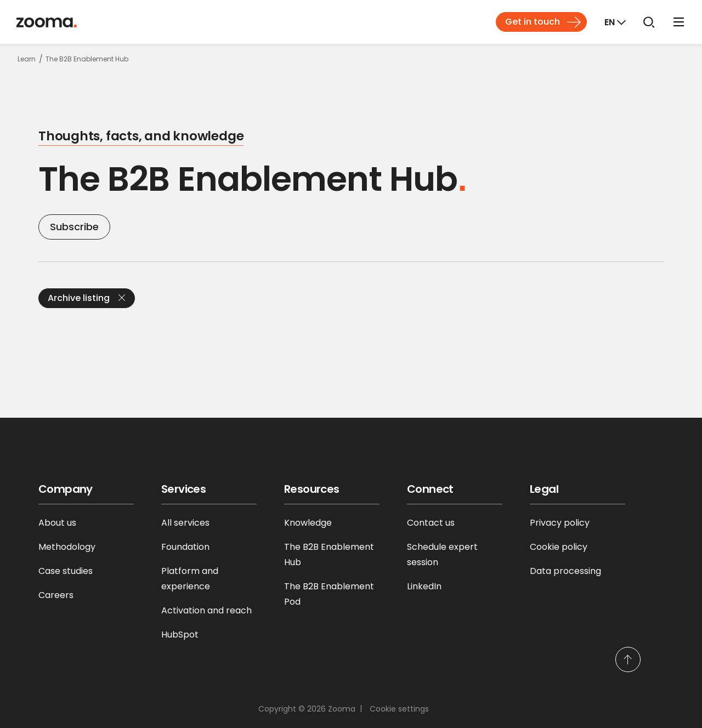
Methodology (66, 547)
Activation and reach (206, 610)
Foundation (185, 547)
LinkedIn (424, 586)
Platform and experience (189, 579)
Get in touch (532, 21)
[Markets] (614, 22)
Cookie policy (558, 547)
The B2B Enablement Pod (329, 594)
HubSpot (180, 634)
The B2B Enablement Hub (329, 554)
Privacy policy (560, 522)
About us (57, 522)
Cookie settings (399, 708)
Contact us (431, 522)
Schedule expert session (442, 554)
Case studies (65, 571)
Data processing (565, 571)
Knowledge (308, 522)
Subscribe (74, 227)
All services (185, 522)
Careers (55, 595)
